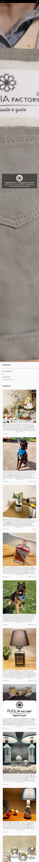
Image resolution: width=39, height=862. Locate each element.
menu (2, 1)
